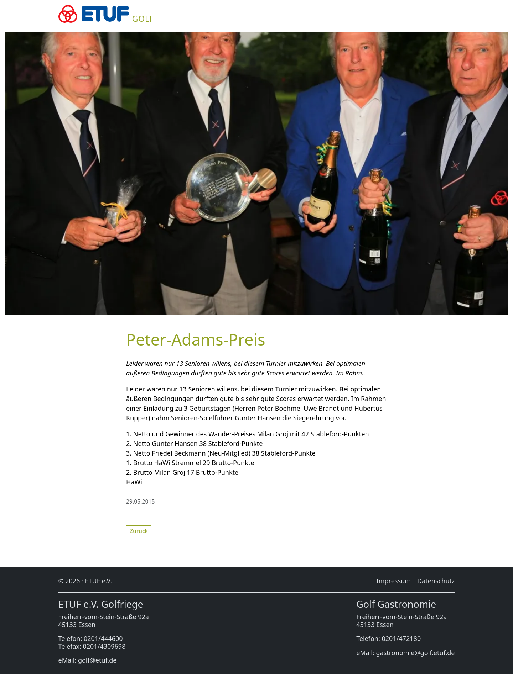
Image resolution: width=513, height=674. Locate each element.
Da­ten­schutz (436, 580)
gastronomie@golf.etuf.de (415, 652)
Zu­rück (139, 531)
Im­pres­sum (394, 580)
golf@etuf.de (97, 660)
